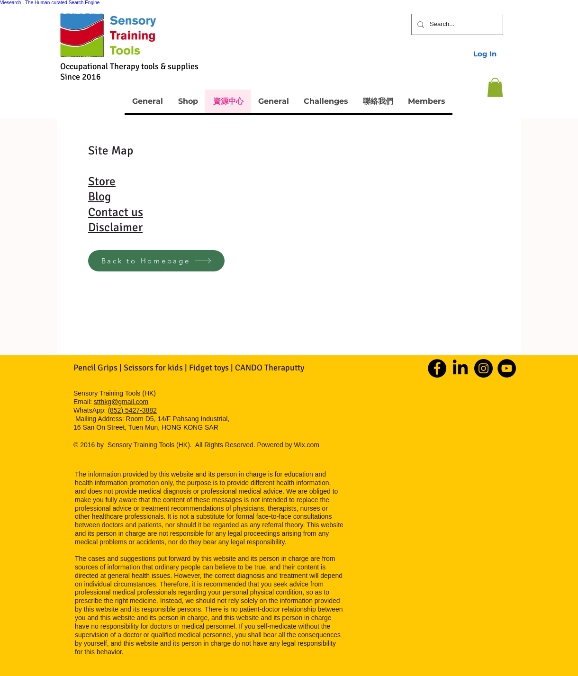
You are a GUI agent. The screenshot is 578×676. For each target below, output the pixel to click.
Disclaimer (115, 227)
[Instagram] (483, 368)
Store (102, 181)
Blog (99, 196)
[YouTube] (506, 368)
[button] (495, 87)
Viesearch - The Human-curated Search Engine (49, 2)
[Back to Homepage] (156, 260)
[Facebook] (437, 368)
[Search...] (456, 24)
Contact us (115, 212)
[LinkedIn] (460, 368)
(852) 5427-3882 (132, 410)
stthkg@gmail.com (121, 402)
